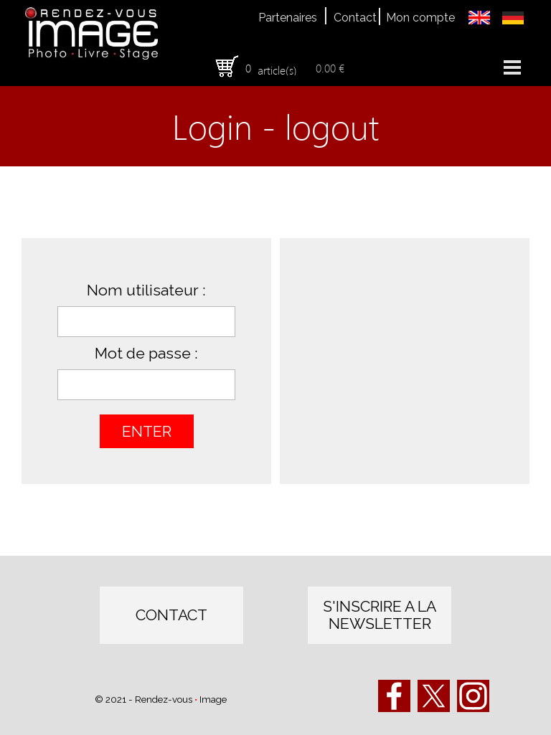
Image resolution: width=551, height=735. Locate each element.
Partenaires (287, 17)
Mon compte (420, 17)
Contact (355, 17)
